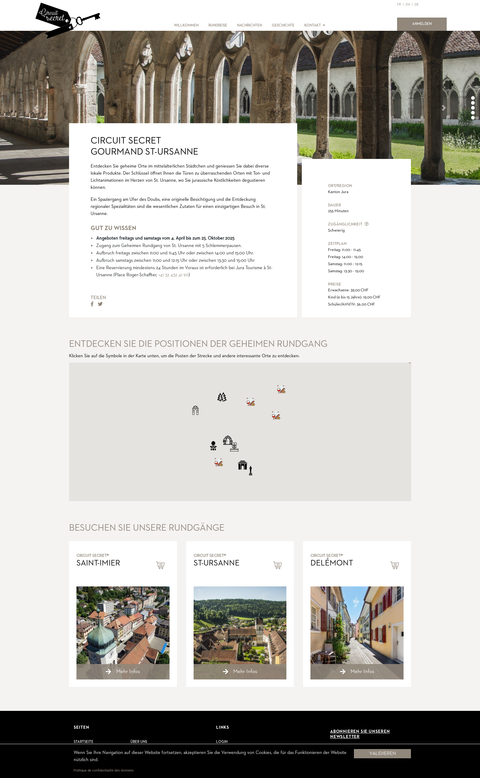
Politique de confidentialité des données (104, 770)
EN (408, 4)
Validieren (382, 753)
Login (222, 742)
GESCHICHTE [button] (283, 25)
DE (417, 4)
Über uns (138, 742)
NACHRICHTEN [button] (249, 25)
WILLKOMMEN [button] (186, 25)
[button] (323, 25)
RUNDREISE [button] (217, 25)
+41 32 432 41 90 (173, 275)
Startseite (83, 742)
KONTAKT (312, 25)
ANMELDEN (425, 23)
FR (399, 4)
